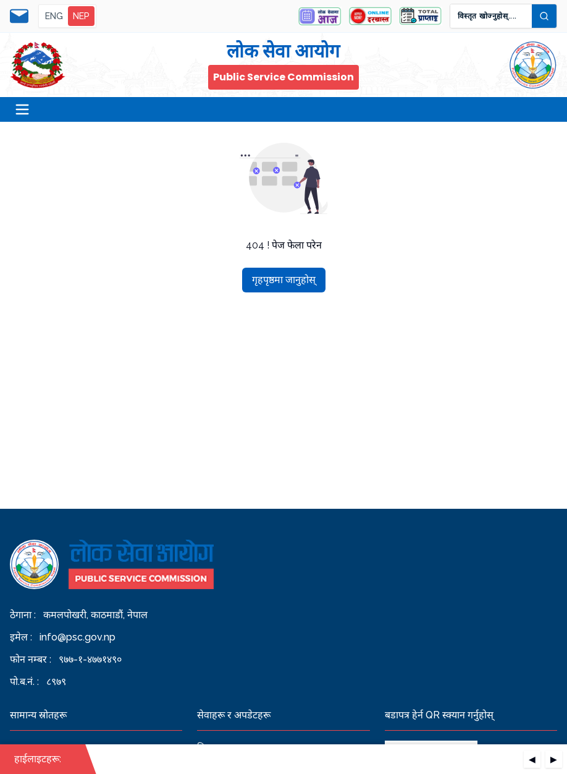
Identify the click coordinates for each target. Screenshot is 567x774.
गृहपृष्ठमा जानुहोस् (284, 280)
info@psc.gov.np (78, 637)
